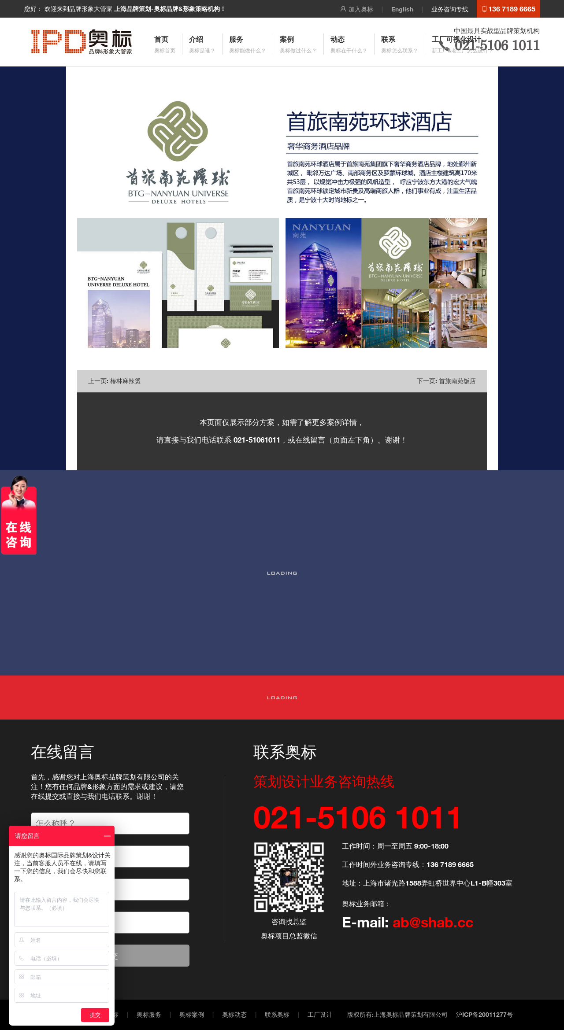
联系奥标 (277, 1014)
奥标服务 (149, 1014)
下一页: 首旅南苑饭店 (446, 380)
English (402, 9)
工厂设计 (320, 1014)
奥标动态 (234, 1014)
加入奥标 (356, 9)
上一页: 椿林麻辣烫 (114, 380)
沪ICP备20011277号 (484, 1014)
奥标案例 (191, 1014)
